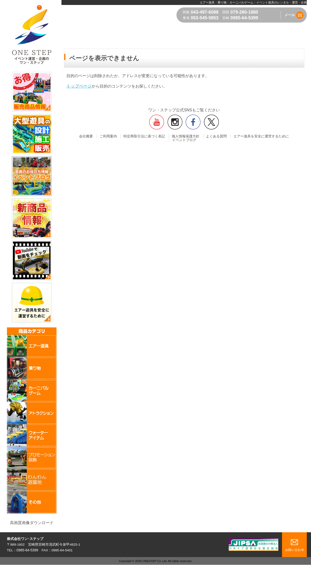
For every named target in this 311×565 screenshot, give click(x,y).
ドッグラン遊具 (258, 29)
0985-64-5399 (244, 17)
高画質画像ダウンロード (32, 523)
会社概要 (79, 136)
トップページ (78, 86)
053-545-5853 (205, 17)
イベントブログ (283, 136)
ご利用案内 (98, 136)
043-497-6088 (205, 12)
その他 (280, 29)
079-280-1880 (244, 12)
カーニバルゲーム (155, 29)
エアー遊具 (89, 29)
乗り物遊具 (182, 29)
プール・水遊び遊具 (119, 29)
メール (294, 15)
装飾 (237, 29)
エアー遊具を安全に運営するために (240, 136)
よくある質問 (198, 136)
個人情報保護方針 (170, 136)
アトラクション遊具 (212, 29)
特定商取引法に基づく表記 (132, 136)
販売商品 (297, 29)
